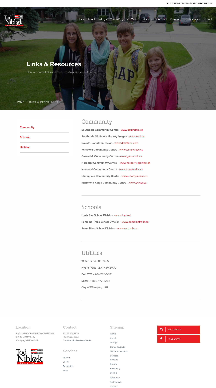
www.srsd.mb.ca (127, 228)
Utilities (24, 147)
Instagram (175, 329)
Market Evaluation (138, 19)
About (85, 19)
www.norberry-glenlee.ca (135, 163)
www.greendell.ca (131, 156)
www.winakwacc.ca (131, 149)
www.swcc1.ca (138, 182)
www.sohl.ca (137, 136)
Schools (25, 137)
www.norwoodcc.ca (131, 169)
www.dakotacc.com (126, 143)
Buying (66, 357)
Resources (174, 19)
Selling (66, 361)
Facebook (174, 339)
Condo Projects (114, 19)
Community (27, 127)
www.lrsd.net (123, 215)
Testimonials (191, 19)
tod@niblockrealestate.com (78, 340)
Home (74, 19)
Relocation (68, 366)
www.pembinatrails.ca (135, 222)
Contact (207, 19)
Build (65, 370)
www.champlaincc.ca (134, 176)
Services (157, 19)
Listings (97, 19)
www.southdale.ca (132, 130)
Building (114, 359)
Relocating (115, 368)
